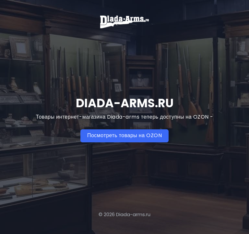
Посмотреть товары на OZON (124, 135)
